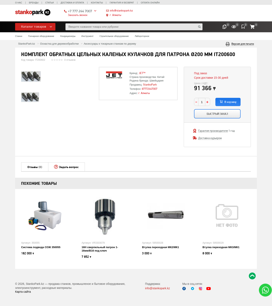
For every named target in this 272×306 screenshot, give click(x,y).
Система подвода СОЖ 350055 (40, 247)
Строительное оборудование (114, 36)
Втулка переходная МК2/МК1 (160, 247)
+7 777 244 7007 (80, 11)
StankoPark (150, 84)
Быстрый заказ (217, 113)
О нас (18, 2)
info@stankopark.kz (121, 10)
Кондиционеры (67, 36)
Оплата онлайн (150, 2)
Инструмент (87, 36)
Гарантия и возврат (122, 2)
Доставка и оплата (72, 2)
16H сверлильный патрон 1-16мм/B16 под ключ (100, 249)
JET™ (142, 73)
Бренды (33, 2)
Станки (18, 36)
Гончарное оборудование (41, 36)
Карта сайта (23, 291)
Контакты (97, 2)
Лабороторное (142, 36)
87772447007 (149, 88)
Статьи (49, 2)
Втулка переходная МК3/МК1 (220, 247)
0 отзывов (69, 59)
